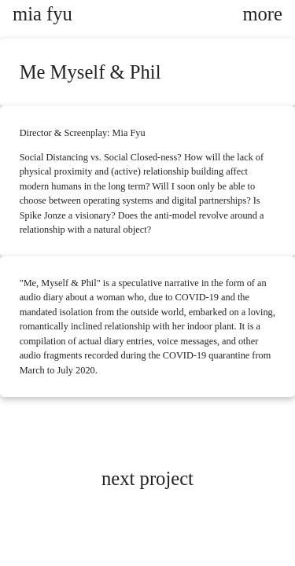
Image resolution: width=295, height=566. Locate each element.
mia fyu (42, 13)
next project (147, 478)
